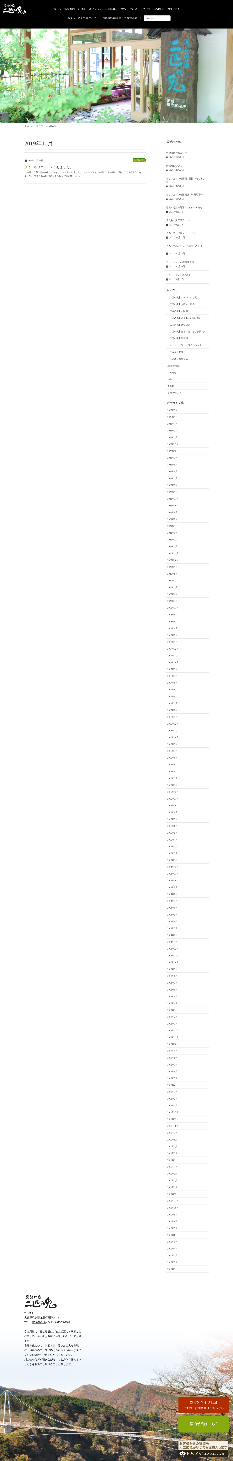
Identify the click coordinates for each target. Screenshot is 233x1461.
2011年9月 (172, 1133)
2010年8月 (172, 1221)
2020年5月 (172, 587)
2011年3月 (172, 1174)
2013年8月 (172, 976)
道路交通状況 (174, 393)
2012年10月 (173, 1044)
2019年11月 (173, 608)
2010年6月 (172, 1235)
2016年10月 (173, 737)
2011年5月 (172, 1160)
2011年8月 (172, 1140)
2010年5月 (172, 1242)
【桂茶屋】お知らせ (177, 352)
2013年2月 (172, 1017)
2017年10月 (173, 662)
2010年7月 (172, 1228)
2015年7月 (172, 819)
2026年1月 (172, 417)
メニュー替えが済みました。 (181, 275)
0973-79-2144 (39, 1322)
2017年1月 (172, 717)
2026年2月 (172, 410)
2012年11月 (173, 1037)
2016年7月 (172, 751)
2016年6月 (172, 758)
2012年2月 (172, 1099)
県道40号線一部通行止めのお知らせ (184, 207)
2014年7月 (172, 901)
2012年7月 (172, 1065)
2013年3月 (172, 1010)
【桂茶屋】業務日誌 (177, 359)
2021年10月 (173, 505)
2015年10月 (173, 805)
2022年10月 (173, 451)
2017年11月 (173, 655)
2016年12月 (173, 724)
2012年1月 (172, 1105)
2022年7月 (172, 458)
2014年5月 (172, 915)
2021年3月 (172, 540)
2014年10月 (173, 880)
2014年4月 (172, 921)
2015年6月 (172, 826)
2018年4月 (172, 628)
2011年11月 (173, 1119)
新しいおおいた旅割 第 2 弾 (180, 262)
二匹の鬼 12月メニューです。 (182, 233)
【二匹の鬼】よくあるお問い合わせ (185, 318)
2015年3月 (172, 846)
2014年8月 (172, 894)
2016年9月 (172, 744)
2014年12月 (173, 867)
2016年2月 (172, 778)
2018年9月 (172, 614)
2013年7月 (172, 983)
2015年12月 (173, 792)
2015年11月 (173, 799)
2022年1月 (172, 492)
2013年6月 (172, 990)
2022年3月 (172, 478)
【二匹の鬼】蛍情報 (177, 338)
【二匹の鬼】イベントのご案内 (183, 297)
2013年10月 (173, 962)
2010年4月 (172, 1249)
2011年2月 (172, 1180)
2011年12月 (173, 1112)
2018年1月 (172, 642)
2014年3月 (172, 928)
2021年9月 (172, 512)
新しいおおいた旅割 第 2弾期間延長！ (185, 194)
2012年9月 (172, 1051)
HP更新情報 (173, 366)
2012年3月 (172, 1092)
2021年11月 (173, 499)
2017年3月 (172, 703)
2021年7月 (172, 526)
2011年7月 (172, 1146)
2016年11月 (173, 730)
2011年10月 (173, 1126)
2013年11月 (173, 955)
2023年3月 (172, 431)
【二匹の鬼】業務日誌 (178, 325)
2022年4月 (172, 471)
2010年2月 (172, 1262)
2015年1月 (172, 860)
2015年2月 (172, 853)
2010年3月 (172, 1255)
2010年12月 (173, 1194)
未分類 (170, 386)
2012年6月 (172, 1071)
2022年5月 (172, 465)
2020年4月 (172, 594)
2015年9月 (172, 812)
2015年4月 (172, 840)
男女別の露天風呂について (180, 220)
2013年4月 (172, 1003)
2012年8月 (172, 1058)
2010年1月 (172, 1269)
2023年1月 (172, 437)
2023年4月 (172, 424)
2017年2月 (172, 710)
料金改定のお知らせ (176, 153)
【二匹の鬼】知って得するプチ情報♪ (186, 331)
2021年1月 (172, 546)
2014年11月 (173, 874)
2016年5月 (172, 764)
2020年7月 (172, 580)
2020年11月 (173, 553)
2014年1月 (172, 942)
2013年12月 (173, 949)
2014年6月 (172, 908)
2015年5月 (172, 833)
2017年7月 (172, 676)
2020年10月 (173, 560)
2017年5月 (172, 689)
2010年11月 (173, 1201)
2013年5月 (172, 996)
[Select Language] (157, 18)
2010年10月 (173, 1208)
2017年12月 (173, 649)
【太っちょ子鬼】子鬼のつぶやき (184, 345)
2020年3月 (172, 601)
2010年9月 (172, 1215)
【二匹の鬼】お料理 (177, 311)
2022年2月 (172, 485)
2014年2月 (172, 935)
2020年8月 (172, 574)
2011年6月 (172, 1153)
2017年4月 (172, 696)
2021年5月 (172, 533)
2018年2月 (172, 635)
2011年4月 (172, 1167)
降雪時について (174, 166)
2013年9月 (172, 969)
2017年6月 (172, 683)
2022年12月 (173, 444)
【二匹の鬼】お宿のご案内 (181, 304)
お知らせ (139, 160)
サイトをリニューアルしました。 (48, 167)
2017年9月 (172, 669)
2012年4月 (172, 1085)
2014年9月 (172, 887)
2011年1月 (172, 1187)
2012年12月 (173, 1030)
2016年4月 (172, 771)
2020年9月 (172, 567)
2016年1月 (172, 785)
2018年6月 (172, 621)
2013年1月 (172, 1024)
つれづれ (172, 379)
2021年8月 (172, 519)
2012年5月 (172, 1078)
